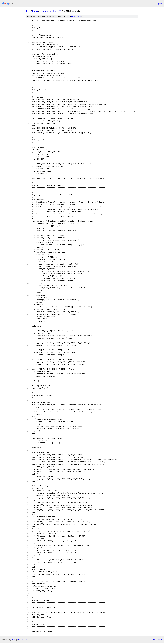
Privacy (20, 639)
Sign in (159, 3)
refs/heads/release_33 (50, 11)
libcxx (35, 11)
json (160, 639)
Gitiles (14, 639)
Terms (26, 639)
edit (79, 17)
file (73, 17)
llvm (28, 11)
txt (154, 639)
